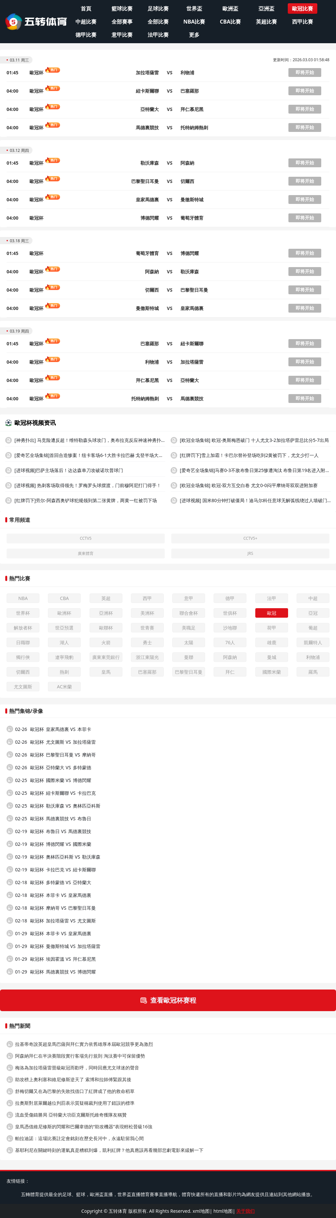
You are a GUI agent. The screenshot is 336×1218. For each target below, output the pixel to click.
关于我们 (245, 1211)
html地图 (222, 1211)
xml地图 (201, 1211)
